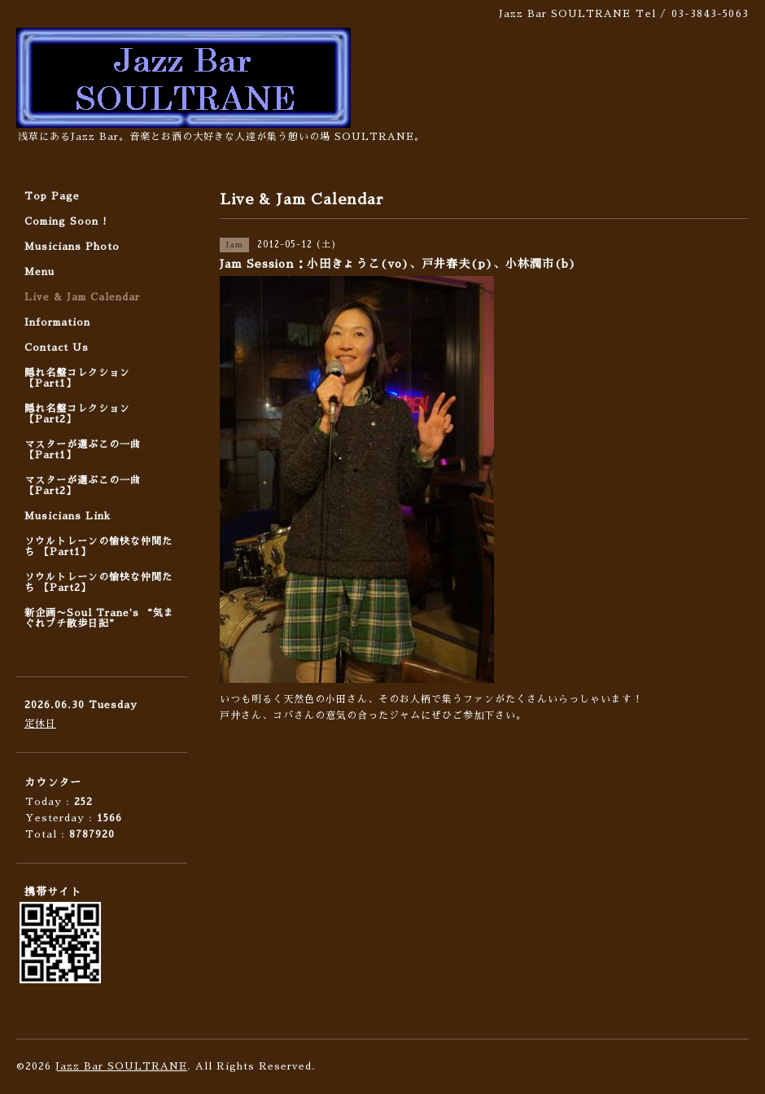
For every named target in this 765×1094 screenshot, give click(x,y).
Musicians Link (67, 516)
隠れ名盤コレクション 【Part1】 (77, 378)
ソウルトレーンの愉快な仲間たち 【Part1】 (98, 546)
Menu (39, 272)
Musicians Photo (72, 247)
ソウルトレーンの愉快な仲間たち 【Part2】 (98, 582)
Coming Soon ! (65, 221)
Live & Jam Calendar (82, 297)
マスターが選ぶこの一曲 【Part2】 (82, 485)
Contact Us (56, 347)
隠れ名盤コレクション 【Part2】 (77, 414)
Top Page (52, 196)
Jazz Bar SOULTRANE (121, 1066)
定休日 (40, 724)
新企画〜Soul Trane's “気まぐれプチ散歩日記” (99, 618)
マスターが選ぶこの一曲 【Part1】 (82, 450)
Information (57, 322)
